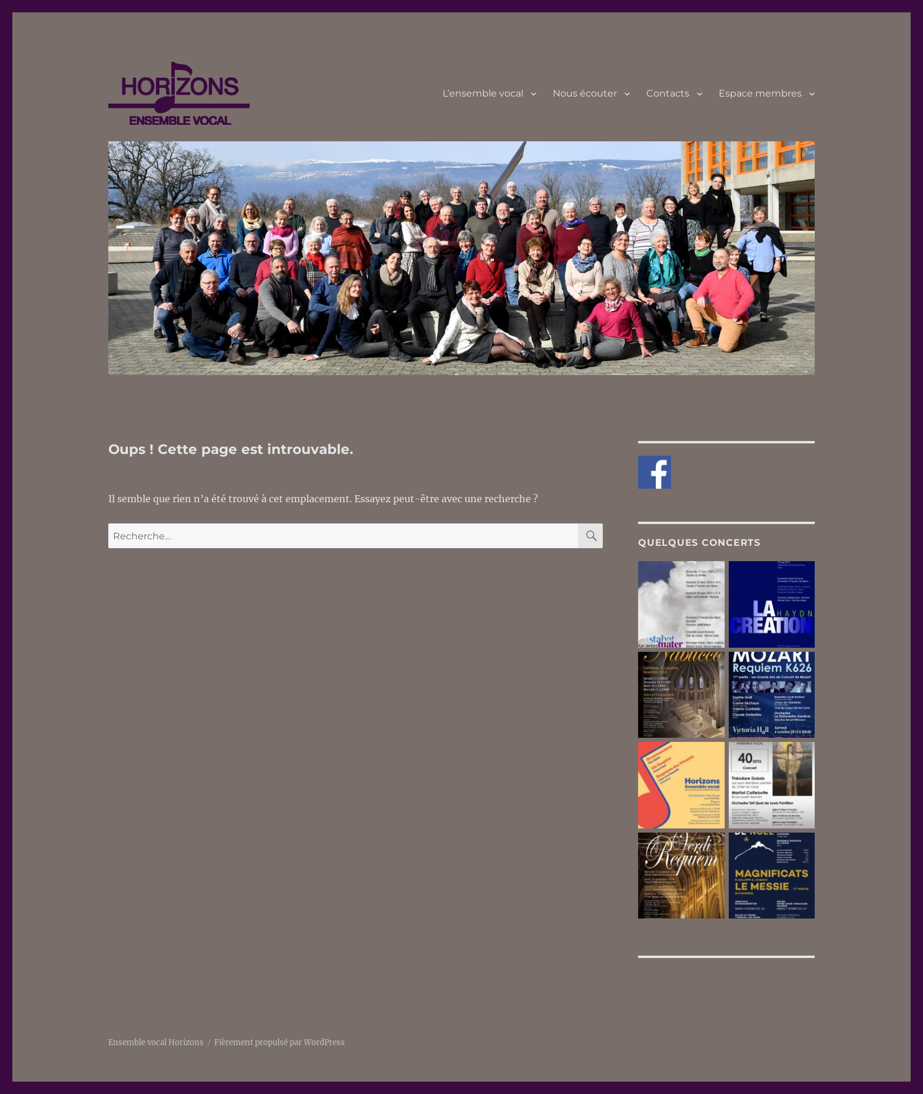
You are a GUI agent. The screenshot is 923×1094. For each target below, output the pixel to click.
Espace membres (760, 93)
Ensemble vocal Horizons (156, 1042)
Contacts (667, 93)
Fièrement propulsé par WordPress (279, 1042)
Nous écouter (585, 93)
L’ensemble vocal (483, 93)
